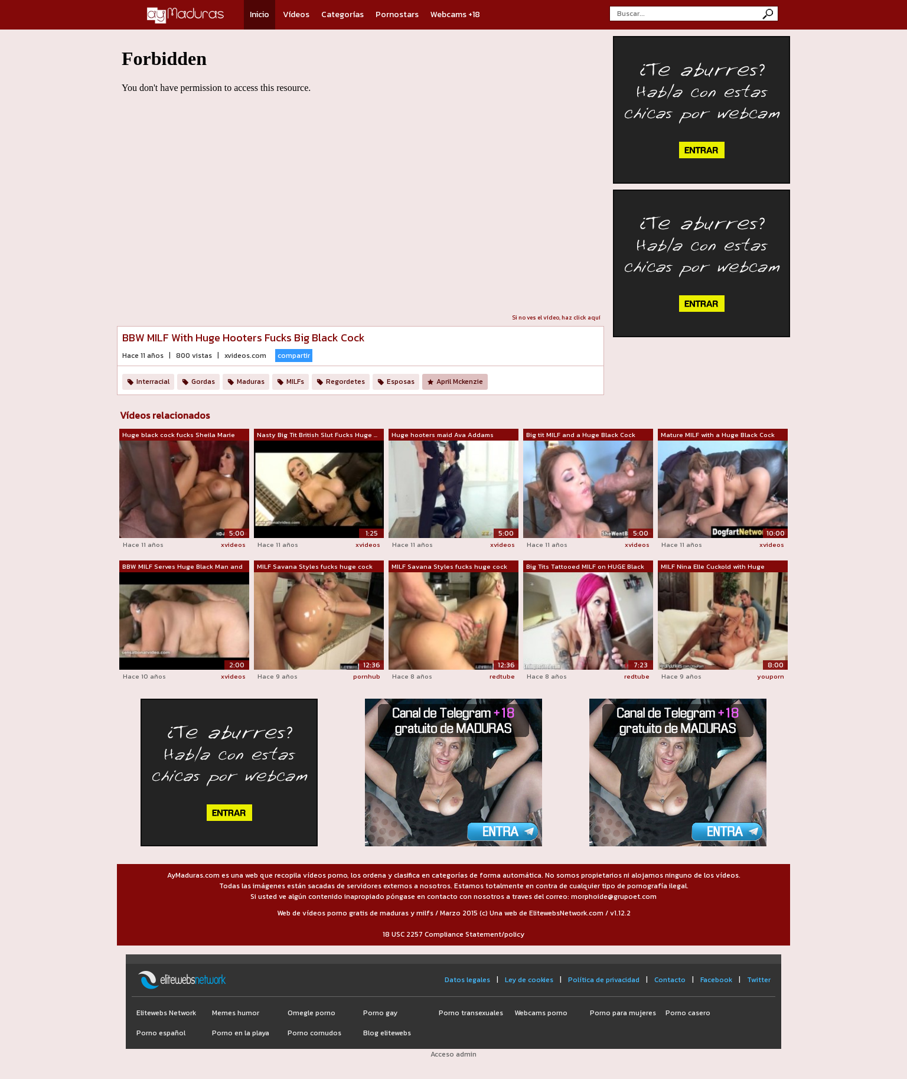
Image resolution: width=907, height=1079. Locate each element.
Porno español (160, 1033)
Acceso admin (453, 1054)
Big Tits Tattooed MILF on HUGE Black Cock (585, 567)
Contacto (670, 979)
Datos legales (467, 979)
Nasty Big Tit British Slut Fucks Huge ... (317, 434)
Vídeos (296, 14)
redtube (502, 676)
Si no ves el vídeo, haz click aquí (556, 317)
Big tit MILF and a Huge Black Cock (580, 434)
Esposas (401, 381)
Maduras (251, 381)
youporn (770, 676)
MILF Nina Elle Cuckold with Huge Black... (713, 567)
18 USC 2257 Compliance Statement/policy (453, 934)
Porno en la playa (240, 1033)
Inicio (259, 14)
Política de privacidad (604, 979)
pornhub (366, 676)
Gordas (203, 381)
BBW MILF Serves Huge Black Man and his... (182, 567)
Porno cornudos (314, 1033)
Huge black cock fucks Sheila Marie (178, 434)
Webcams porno (540, 1013)
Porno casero (687, 1013)
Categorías (342, 14)
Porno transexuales (471, 1013)
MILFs (295, 381)
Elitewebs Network (166, 1013)
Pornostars (397, 14)
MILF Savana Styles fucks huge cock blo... (315, 567)
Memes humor (235, 1013)
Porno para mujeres (623, 1013)
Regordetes (345, 381)
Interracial (152, 381)
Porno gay (380, 1013)
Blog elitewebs (387, 1033)
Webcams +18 (455, 14)
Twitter (759, 979)
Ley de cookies (529, 979)
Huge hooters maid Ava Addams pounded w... (442, 435)
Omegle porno (311, 1013)
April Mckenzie (459, 381)
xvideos (233, 544)
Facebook (716, 979)
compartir (294, 355)
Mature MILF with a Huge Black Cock (718, 434)
